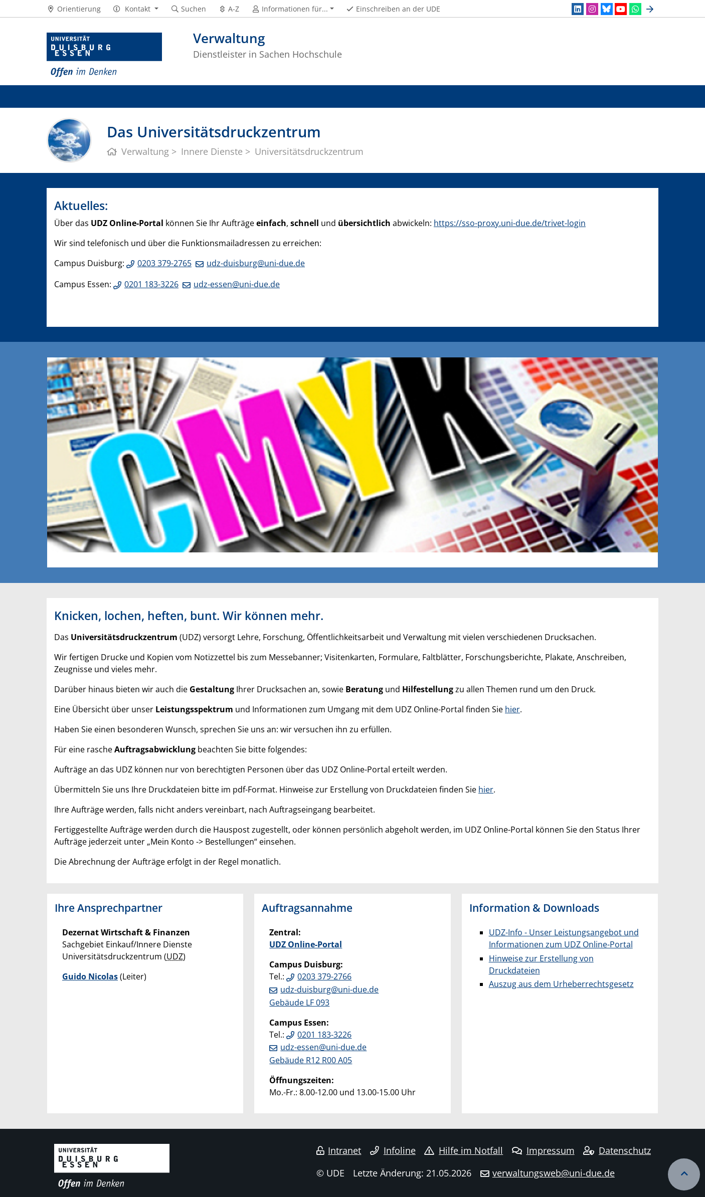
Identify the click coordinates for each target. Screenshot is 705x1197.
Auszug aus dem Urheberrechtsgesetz (561, 983)
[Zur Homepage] (104, 55)
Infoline (393, 1150)
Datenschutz (617, 1150)
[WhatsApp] (635, 9)
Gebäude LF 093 (299, 1002)
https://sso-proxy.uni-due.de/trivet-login (510, 223)
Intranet (339, 1150)
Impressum (543, 1150)
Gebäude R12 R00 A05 (310, 1060)
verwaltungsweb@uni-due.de (553, 1173)
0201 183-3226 (151, 284)
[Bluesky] (607, 9)
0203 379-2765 (164, 263)
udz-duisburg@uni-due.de (256, 263)
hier (512, 709)
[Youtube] (621, 9)
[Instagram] (592, 9)
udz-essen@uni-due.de (237, 284)
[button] (135, 9)
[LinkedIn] (578, 9)
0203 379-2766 (324, 976)
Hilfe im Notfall (463, 1150)
